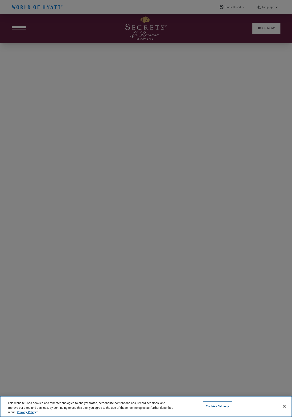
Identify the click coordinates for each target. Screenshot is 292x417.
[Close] (284, 406)
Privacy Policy (26, 412)
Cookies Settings (217, 406)
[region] (146, 406)
